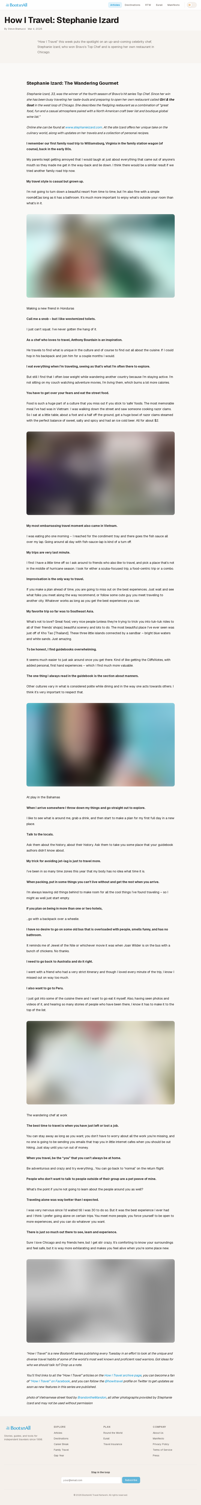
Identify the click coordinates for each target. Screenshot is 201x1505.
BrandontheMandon (91, 1397)
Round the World (112, 1432)
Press (156, 1455)
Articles (115, 5)
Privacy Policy (161, 1444)
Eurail (159, 5)
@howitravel (114, 1381)
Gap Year (59, 1455)
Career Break (61, 1444)
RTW (148, 5)
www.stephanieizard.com (83, 127)
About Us (158, 1432)
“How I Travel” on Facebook (50, 1381)
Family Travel (61, 1449)
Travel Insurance (112, 1444)
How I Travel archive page (122, 1375)
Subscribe (131, 1480)
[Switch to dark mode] (192, 5)
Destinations (132, 5)
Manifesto (173, 5)
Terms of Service (162, 1449)
